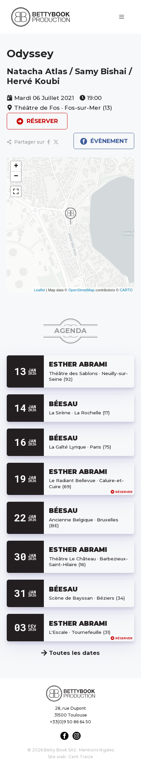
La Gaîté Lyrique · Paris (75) (80, 447)
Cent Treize (80, 756)
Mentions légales (96, 749)
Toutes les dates (70, 652)
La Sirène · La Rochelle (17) (79, 412)
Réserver (122, 492)
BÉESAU (63, 404)
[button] (70, 216)
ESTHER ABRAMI (78, 364)
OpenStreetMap (81, 290)
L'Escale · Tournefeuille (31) (79, 632)
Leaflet (39, 290)
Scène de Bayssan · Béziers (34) (87, 598)
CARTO (126, 290)
